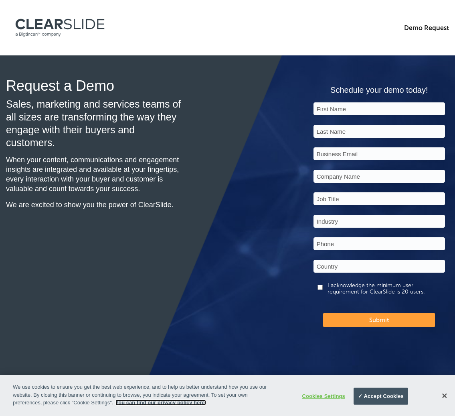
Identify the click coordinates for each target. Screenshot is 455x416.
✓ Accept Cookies (381, 396)
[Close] (444, 395)
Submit (379, 320)
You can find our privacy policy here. (160, 403)
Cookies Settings (323, 396)
